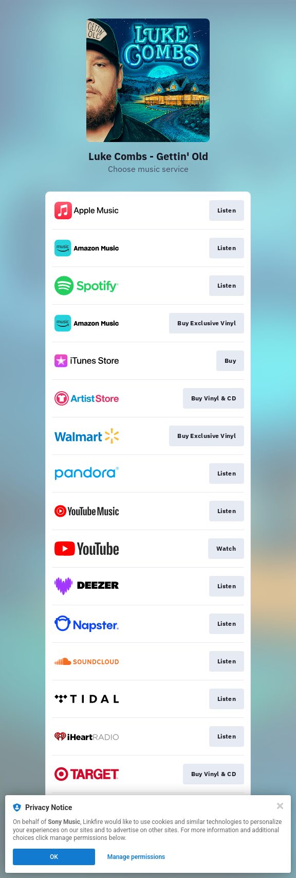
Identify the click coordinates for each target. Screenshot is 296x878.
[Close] (280, 806)
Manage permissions (136, 857)
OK (54, 857)
